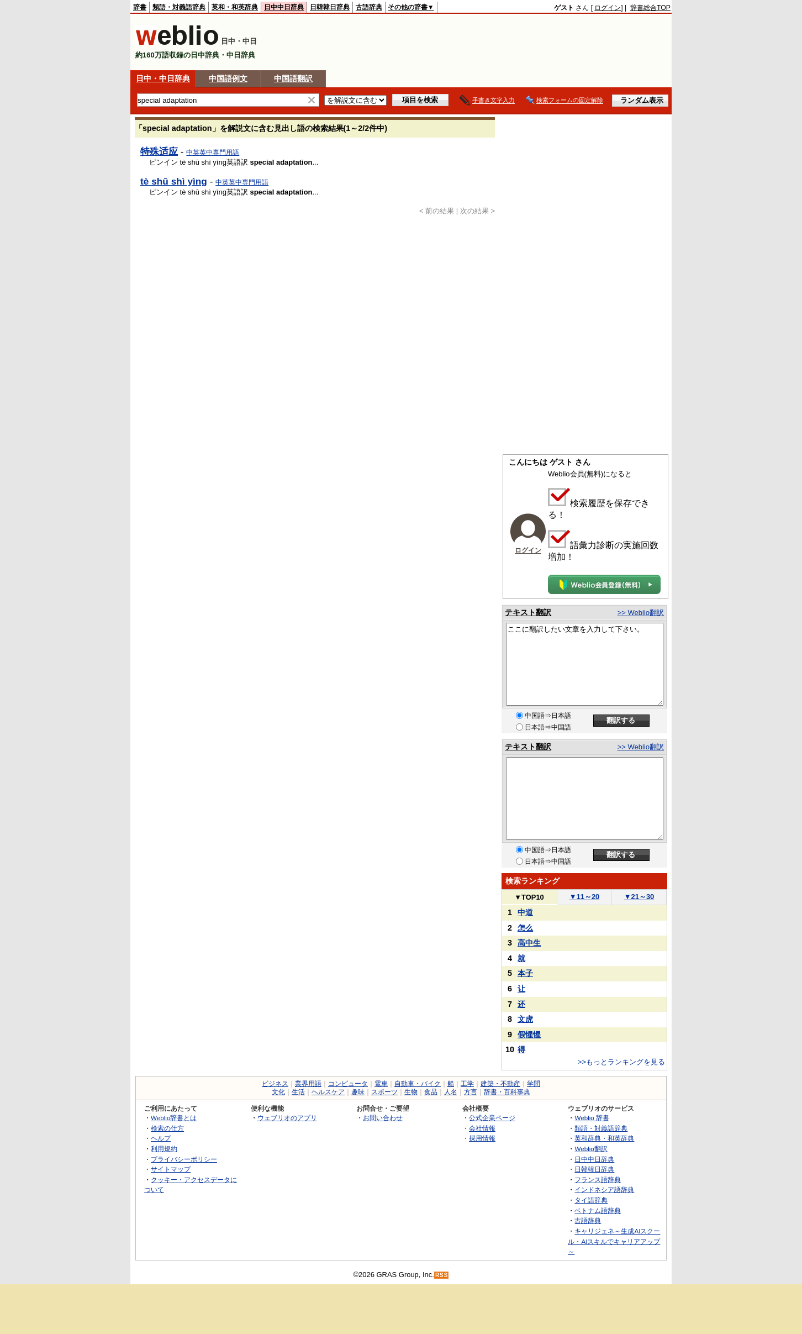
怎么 (525, 927)
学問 (533, 1083)
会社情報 (482, 1128)
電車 (381, 1083)
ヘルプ (161, 1138)
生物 (411, 1092)
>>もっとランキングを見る (621, 1062)
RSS (442, 1275)
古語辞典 (369, 7)
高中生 (529, 942)
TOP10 (529, 897)
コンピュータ (348, 1083)
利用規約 (164, 1148)
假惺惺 (529, 1034)
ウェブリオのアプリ (287, 1117)
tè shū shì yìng (173, 181)
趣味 (358, 1092)
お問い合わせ (383, 1117)
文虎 (525, 1019)
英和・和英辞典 (235, 7)
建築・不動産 (500, 1083)
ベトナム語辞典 (597, 1210)
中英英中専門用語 (212, 152)
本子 (525, 973)
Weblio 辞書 (591, 1117)
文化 (278, 1092)
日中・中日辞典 (163, 78)
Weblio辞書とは (174, 1117)
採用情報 (482, 1138)
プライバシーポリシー (184, 1159)
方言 (470, 1092)
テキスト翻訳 (528, 612)
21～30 (639, 896)
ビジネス (275, 1083)
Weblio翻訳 (590, 1148)
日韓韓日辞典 (330, 7)
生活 (298, 1092)
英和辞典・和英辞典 (604, 1138)
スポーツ (384, 1092)
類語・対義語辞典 (178, 7)
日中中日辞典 (284, 7)
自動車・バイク (417, 1083)
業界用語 (308, 1083)
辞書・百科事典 (507, 1092)
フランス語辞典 (597, 1179)
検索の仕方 (167, 1128)
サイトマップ (171, 1169)
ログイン (607, 8)
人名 (450, 1092)
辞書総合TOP (650, 8)
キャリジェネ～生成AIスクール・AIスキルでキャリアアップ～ (614, 1241)
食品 (430, 1092)
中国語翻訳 (293, 78)
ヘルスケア (328, 1092)
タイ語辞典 (591, 1200)
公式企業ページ (492, 1117)
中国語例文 (228, 78)
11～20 (584, 896)
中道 (525, 912)
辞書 (139, 7)
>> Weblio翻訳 (641, 612)
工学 (467, 1083)
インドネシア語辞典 (604, 1189)
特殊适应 (159, 151)
